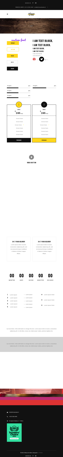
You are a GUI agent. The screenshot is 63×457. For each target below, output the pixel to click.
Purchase (18, 140)
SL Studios (40, 452)
